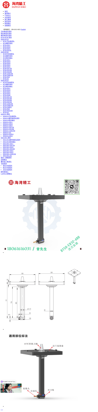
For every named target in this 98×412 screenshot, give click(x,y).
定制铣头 (4, 159)
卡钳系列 (4, 163)
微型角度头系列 (6, 35)
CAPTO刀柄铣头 (6, 174)
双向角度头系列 (6, 33)
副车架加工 (4, 172)
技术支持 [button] (8, 21)
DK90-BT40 (5, 52)
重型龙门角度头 (6, 161)
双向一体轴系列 (6, 157)
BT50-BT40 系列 (6, 37)
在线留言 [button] (8, 25)
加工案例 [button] (8, 19)
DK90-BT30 (5, 39)
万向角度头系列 (6, 31)
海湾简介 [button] (8, 13)
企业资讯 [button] (8, 17)
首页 (6, 11)
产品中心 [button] (8, 15)
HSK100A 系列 (6, 138)
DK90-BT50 (5, 80)
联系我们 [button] (8, 23)
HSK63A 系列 (5, 114)
